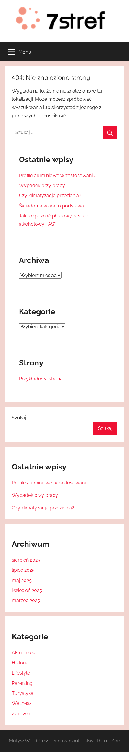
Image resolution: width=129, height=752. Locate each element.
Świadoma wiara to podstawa (51, 206)
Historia (20, 663)
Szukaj (19, 417)
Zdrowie (21, 713)
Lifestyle (21, 673)
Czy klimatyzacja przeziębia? (50, 195)
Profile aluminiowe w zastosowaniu (57, 175)
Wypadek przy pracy (42, 185)
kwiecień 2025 (27, 590)
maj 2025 (22, 580)
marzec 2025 (26, 600)
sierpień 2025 (26, 560)
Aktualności (24, 652)
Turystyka (22, 693)
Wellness (22, 703)
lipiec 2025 (23, 570)
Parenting (22, 683)
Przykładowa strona (41, 379)
